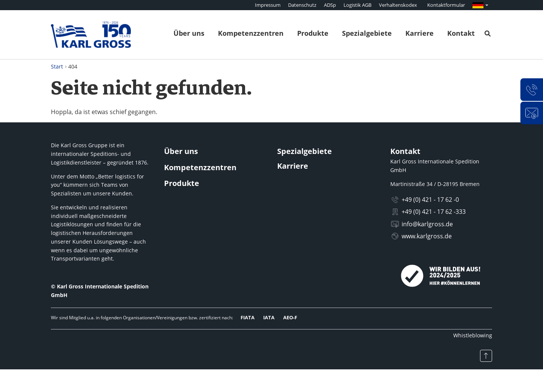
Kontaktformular (446, 5)
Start (57, 66)
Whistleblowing (472, 335)
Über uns (188, 33)
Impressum (268, 5)
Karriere (419, 33)
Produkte (312, 33)
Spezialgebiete (367, 33)
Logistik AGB (357, 5)
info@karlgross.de (427, 224)
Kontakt (461, 33)
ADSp (330, 5)
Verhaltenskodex (398, 5)
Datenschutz (302, 5)
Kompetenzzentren (251, 33)
